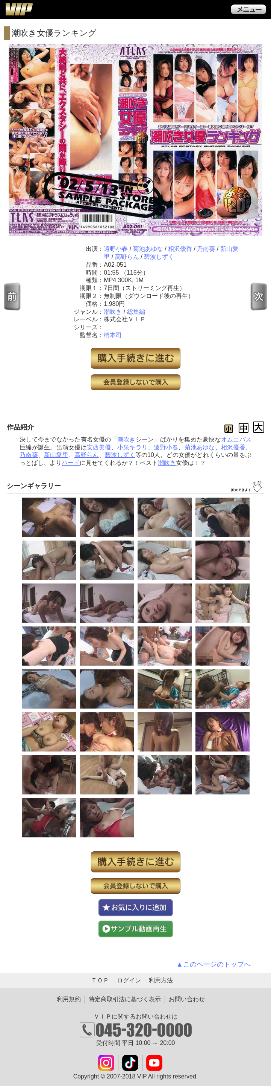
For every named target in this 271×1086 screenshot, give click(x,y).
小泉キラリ (132, 447)
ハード (71, 463)
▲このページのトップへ (213, 964)
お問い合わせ (187, 999)
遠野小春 (116, 249)
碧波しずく (159, 257)
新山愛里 (56, 455)
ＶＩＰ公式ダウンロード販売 (19, 9)
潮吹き (113, 312)
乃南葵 (206, 249)
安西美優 (99, 447)
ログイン (129, 980)
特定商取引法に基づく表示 (125, 999)
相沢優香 (180, 249)
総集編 (136, 312)
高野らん (127, 257)
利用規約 (69, 999)
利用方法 (161, 980)
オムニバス (236, 439)
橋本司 (113, 335)
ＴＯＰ (100, 980)
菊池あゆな (148, 249)
